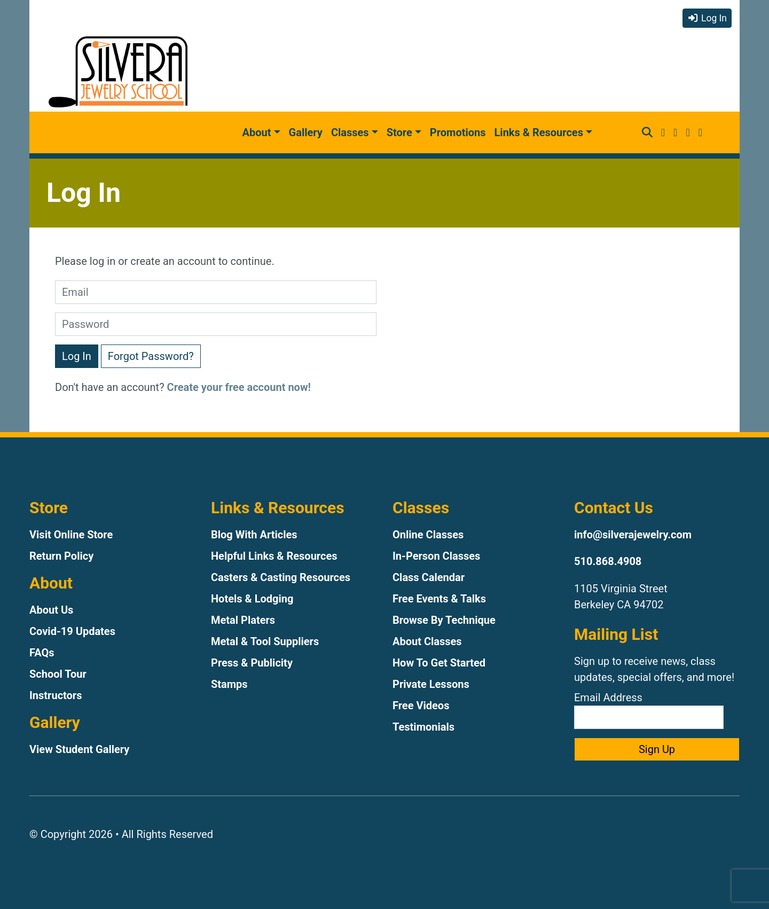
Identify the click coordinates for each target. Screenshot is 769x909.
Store (399, 132)
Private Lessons (431, 684)
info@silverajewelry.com (633, 534)
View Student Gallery (79, 749)
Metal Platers (243, 620)
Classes (350, 132)
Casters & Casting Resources (280, 577)
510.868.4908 (607, 561)
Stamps (229, 684)
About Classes (427, 641)
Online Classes (428, 534)
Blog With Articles (254, 534)
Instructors (55, 695)
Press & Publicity (252, 662)
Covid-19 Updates (72, 631)
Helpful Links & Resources (274, 556)
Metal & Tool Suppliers (265, 641)
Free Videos (421, 705)
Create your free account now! (239, 387)
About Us (51, 610)
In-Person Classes (436, 556)
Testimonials (423, 726)
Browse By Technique (444, 620)
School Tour (58, 674)
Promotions (458, 132)
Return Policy (61, 556)
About (256, 132)
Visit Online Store (71, 534)
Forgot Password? (151, 356)
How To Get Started (439, 662)
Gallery (306, 132)
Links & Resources (539, 132)
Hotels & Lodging (252, 598)
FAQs (41, 652)
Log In (707, 18)
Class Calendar (429, 577)
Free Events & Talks (439, 598)
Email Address (649, 710)
